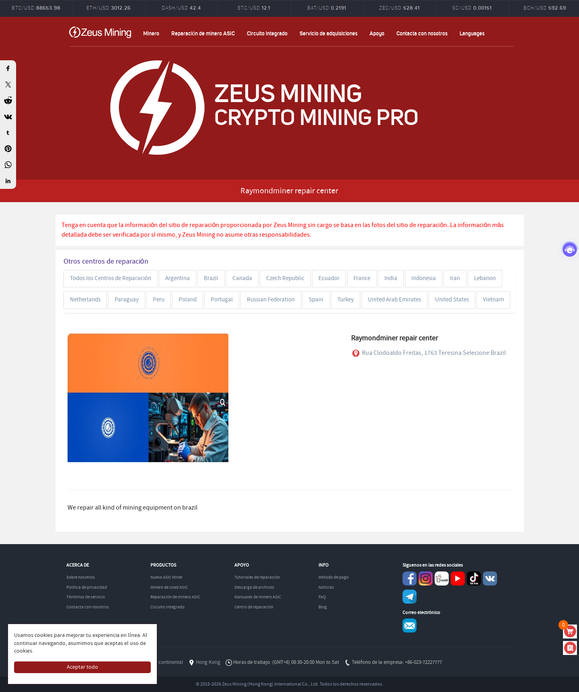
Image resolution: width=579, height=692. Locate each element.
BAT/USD (326, 7)
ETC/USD (254, 7)
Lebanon (485, 278)
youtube (458, 578)
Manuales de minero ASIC (257, 597)
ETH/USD (108, 7)
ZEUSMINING (100, 32)
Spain (316, 300)
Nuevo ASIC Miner (166, 577)
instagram (426, 578)
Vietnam (493, 300)
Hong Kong (208, 662)
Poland (188, 300)
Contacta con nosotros (422, 33)
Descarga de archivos (254, 587)
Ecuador (328, 278)
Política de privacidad (86, 587)
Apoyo (377, 33)
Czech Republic (285, 278)
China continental (164, 662)
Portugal (222, 300)
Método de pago (333, 577)
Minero (151, 33)
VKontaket (490, 578)
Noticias (326, 587)
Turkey (345, 300)
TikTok (474, 578)
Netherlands (85, 300)
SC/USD (472, 7)
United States (452, 300)
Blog (322, 607)
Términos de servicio (85, 597)
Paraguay (127, 300)
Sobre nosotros (80, 577)
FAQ (322, 597)
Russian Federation (271, 300)
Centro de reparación (253, 607)
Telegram (409, 597)
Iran (455, 278)
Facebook (409, 578)
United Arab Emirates (394, 300)
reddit (442, 578)
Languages (472, 33)
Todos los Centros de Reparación (110, 278)
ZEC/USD (399, 7)
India (390, 278)
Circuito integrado (267, 33)
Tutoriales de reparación (257, 577)
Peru (158, 300)
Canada (242, 278)
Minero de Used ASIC (169, 587)
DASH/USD (181, 7)
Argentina (177, 278)
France (361, 278)
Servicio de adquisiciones (328, 33)
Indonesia (423, 278)
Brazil (211, 278)
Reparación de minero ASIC (203, 33)
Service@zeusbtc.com (409, 625)
